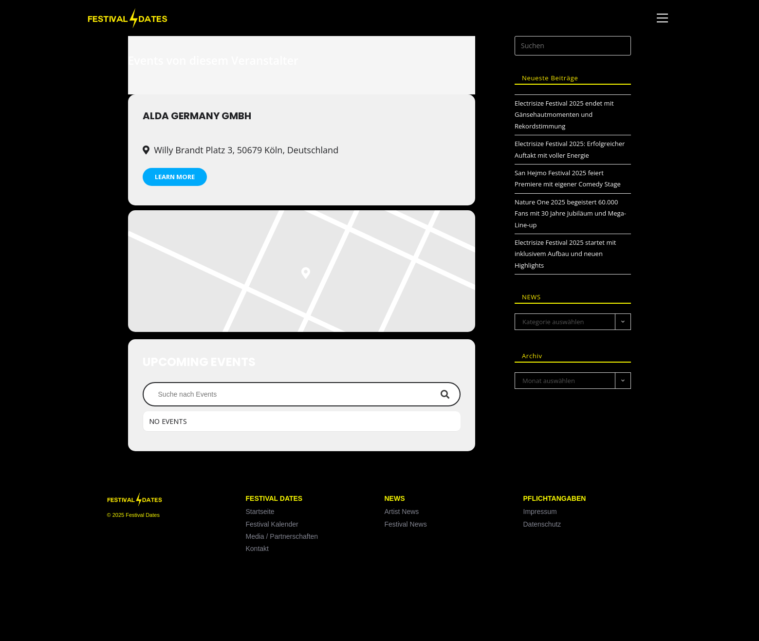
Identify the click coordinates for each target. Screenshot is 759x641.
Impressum (540, 511)
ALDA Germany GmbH (197, 116)
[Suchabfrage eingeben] (573, 45)
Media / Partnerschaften (282, 536)
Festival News (406, 524)
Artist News (402, 511)
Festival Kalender (272, 524)
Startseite (260, 511)
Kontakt (257, 548)
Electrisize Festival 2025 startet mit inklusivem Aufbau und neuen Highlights (565, 254)
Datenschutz (542, 524)
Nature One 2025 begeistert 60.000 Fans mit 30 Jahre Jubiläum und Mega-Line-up (570, 213)
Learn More (175, 176)
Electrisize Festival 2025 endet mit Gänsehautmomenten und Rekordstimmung (564, 114)
